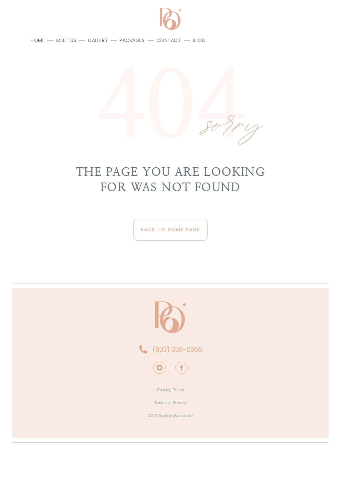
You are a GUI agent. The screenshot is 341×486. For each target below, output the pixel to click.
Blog (199, 40)
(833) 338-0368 (177, 349)
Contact (169, 40)
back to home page (170, 229)
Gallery (98, 40)
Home (38, 40)
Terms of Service (170, 402)
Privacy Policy (170, 390)
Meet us (66, 40)
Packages (132, 40)
